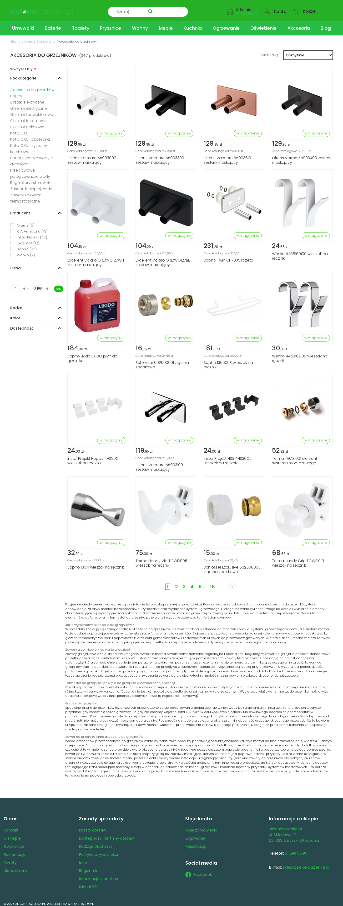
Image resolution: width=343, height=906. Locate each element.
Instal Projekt (32, 233)
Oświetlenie (263, 24)
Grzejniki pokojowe (27, 123)
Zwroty (10, 859)
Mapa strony (15, 867)
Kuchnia (192, 24)
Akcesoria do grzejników (32, 86)
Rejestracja (195, 843)
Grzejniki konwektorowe (31, 111)
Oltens (26, 221)
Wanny (140, 24)
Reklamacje (14, 851)
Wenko (26, 251)
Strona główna (21, 38)
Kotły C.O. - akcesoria (30, 136)
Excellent (28, 239)
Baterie (53, 24)
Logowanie (195, 834)
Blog (326, 24)
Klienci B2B (89, 883)
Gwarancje (14, 843)
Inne (83, 859)
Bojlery (16, 92)
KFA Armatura (32, 227)
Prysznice (110, 24)
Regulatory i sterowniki (30, 179)
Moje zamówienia (201, 826)
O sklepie (12, 834)
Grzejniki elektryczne (28, 105)
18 (212, 583)
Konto (280, 8)
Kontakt (11, 826)
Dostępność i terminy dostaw (106, 834)
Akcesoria (299, 24)
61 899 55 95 (246, 11)
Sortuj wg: (269, 51)
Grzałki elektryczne (27, 98)
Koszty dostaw (92, 826)
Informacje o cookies (98, 875)
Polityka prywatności (98, 851)
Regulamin (88, 867)
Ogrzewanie (226, 24)
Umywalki (23, 24)
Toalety (80, 24)
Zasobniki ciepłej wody (31, 185)
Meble (166, 24)
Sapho (27, 245)
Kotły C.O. (19, 129)
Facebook (198, 871)
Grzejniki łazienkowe (28, 117)
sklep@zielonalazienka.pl (306, 863)
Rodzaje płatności (95, 843)
